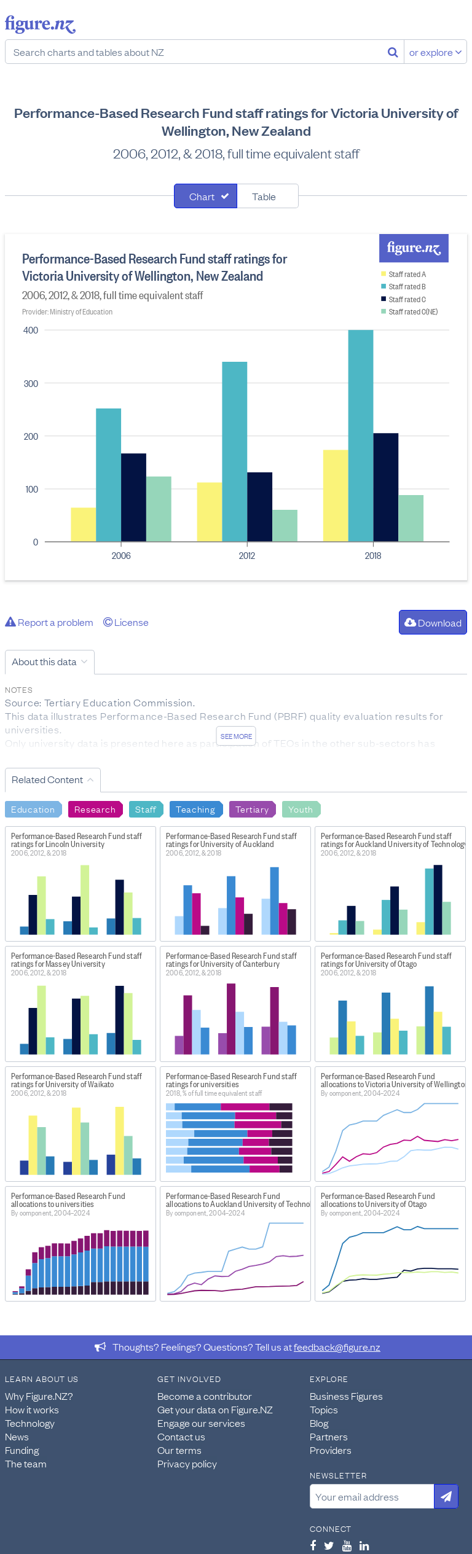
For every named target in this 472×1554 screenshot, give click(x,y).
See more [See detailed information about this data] (236, 735)
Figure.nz (40, 24)
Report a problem (49, 621)
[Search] (393, 51)
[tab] (205, 196)
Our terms (179, 1449)
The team (26, 1463)
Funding (22, 1449)
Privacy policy (187, 1463)
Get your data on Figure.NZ (215, 1409)
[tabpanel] (236, 407)
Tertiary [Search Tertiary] (252, 808)
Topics (324, 1409)
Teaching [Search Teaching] (196, 808)
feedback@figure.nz (337, 1346)
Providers (331, 1449)
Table (264, 196)
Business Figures (346, 1395)
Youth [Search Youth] (300, 808)
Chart (201, 196)
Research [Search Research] (95, 808)
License (126, 621)
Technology (30, 1422)
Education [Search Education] (33, 808)
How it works (32, 1409)
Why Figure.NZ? (39, 1395)
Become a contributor (204, 1395)
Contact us (181, 1436)
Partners (329, 1436)
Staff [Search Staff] (145, 808)
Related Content (47, 779)
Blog (319, 1422)
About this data (44, 661)
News (17, 1436)
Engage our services (201, 1422)
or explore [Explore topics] (435, 51)
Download (433, 622)
